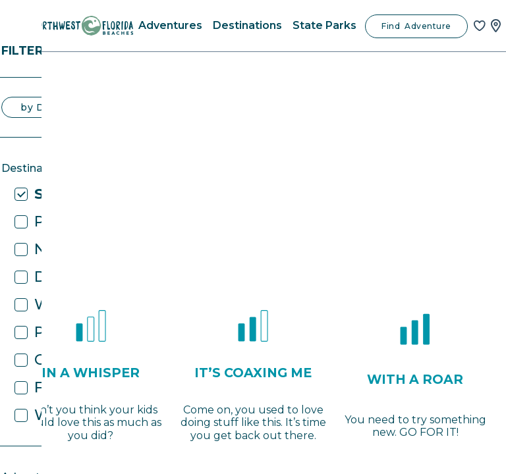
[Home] (82, 26)
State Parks (324, 25)
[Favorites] (480, 25)
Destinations (247, 25)
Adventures (170, 25)
